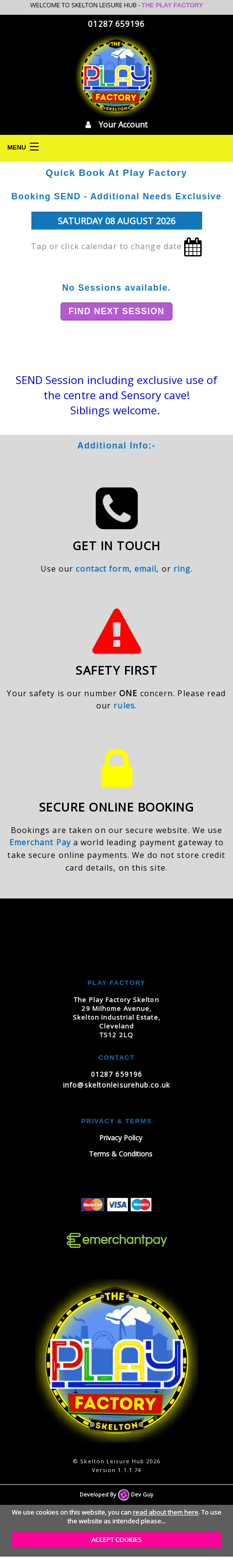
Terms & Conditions (120, 1153)
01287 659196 (116, 24)
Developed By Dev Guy (116, 1494)
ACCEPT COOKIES (116, 1539)
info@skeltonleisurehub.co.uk (116, 1085)
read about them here (165, 1512)
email (145, 568)
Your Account (116, 124)
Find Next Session (116, 311)
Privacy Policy (120, 1137)
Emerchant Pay (40, 842)
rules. (125, 705)
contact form (102, 568)
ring (182, 568)
